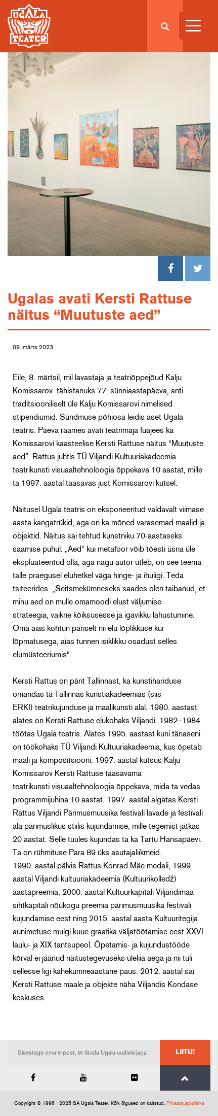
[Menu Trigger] (193, 26)
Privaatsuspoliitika (185, 1103)
